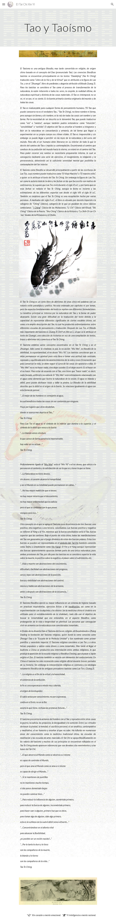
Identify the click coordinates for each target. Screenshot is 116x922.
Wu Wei (48, 464)
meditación (74, 606)
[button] (3, 4)
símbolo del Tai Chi (69, 543)
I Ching (36, 207)
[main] (58, 27)
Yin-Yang (55, 546)
